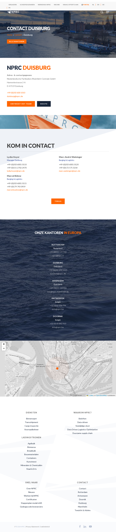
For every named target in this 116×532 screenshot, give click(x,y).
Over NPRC (31, 488)
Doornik (82, 499)
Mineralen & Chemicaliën (31, 465)
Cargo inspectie (31, 426)
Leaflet (90, 395)
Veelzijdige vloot (82, 426)
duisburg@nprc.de (15, 96)
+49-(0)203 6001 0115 (17, 183)
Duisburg (83, 503)
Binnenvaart (31, 418)
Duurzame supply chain (83, 433)
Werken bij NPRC (31, 496)
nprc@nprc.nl (58, 255)
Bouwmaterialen (31, 454)
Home (9, 34)
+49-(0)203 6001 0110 (17, 164)
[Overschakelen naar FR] (9, 7)
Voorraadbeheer (31, 429)
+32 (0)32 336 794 (58, 305)
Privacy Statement (32, 527)
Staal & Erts (31, 469)
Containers (31, 458)
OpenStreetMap (101, 395)
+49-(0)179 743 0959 (16, 186)
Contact (18, 34)
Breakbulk (31, 451)
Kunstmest (31, 461)
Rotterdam (82, 492)
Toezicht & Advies (83, 510)
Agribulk (31, 443)
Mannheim (82, 506)
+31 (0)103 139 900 (58, 252)
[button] (107, 12)
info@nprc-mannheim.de (58, 291)
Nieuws (31, 492)
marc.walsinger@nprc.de (69, 171)
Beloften (82, 418)
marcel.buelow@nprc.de (17, 190)
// (14, 527)
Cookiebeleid (45, 527)
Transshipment (31, 422)
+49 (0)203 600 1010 (16, 92)
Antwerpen (83, 496)
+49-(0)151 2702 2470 (17, 167)
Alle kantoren (16, 41)
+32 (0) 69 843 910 (58, 323)
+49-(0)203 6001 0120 (69, 164)
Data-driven (82, 422)
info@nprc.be (58, 309)
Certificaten (31, 499)
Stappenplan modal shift (31, 503)
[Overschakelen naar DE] (103, 4)
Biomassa (31, 447)
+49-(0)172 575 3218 (68, 167)
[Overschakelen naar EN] (98, 4)
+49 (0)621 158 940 (58, 288)
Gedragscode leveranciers (31, 506)
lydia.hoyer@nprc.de (16, 171)
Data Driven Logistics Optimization (82, 429)
